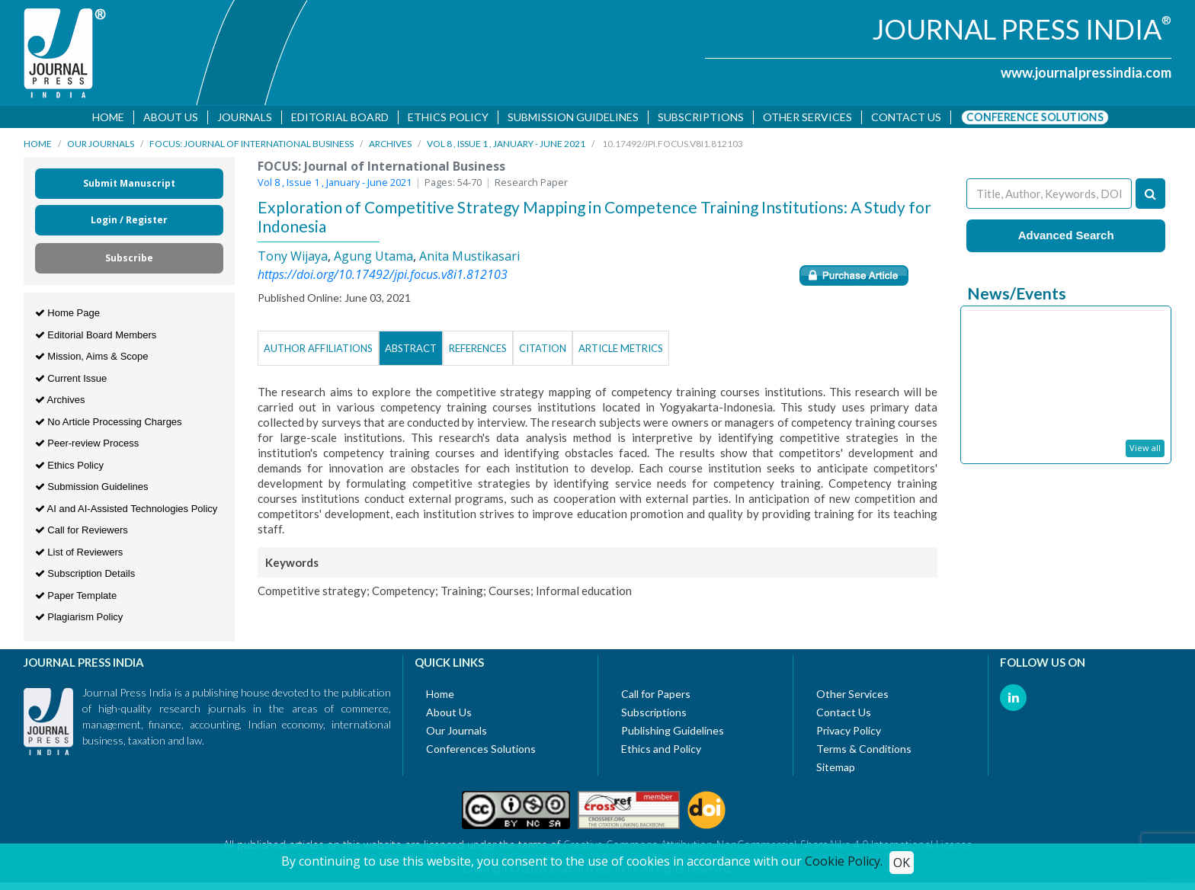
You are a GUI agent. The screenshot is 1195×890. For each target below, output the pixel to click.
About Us (170, 116)
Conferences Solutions (481, 750)
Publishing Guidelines (672, 732)
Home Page (67, 316)
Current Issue (71, 380)
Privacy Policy (848, 732)
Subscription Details (85, 576)
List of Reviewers (79, 554)
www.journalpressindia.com (1086, 72)
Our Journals (100, 146)
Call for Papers (655, 696)
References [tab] (478, 350)
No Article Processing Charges (108, 424)
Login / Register (129, 222)
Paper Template (76, 597)
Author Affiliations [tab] (318, 350)
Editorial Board (340, 116)
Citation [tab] (542, 350)
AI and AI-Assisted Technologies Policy (126, 511)
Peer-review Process (87, 446)
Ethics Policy (448, 116)
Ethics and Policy (661, 750)
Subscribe (129, 261)
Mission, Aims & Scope (92, 359)
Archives (390, 146)
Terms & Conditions (863, 750)
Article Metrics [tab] (620, 350)
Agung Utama (373, 258)
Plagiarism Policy (79, 620)
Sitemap (835, 769)
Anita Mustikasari (469, 258)
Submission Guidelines (573, 116)
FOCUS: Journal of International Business (251, 146)
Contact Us (843, 714)
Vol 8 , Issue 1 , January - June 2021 (506, 146)
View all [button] (1145, 450)
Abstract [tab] (411, 350)
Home (108, 116)
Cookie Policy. (844, 861)
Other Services (807, 116)
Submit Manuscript (129, 186)
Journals (244, 116)
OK (901, 862)
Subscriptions (701, 116)
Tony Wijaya (293, 258)
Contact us (906, 116)
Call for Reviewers (81, 533)
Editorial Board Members (96, 337)
